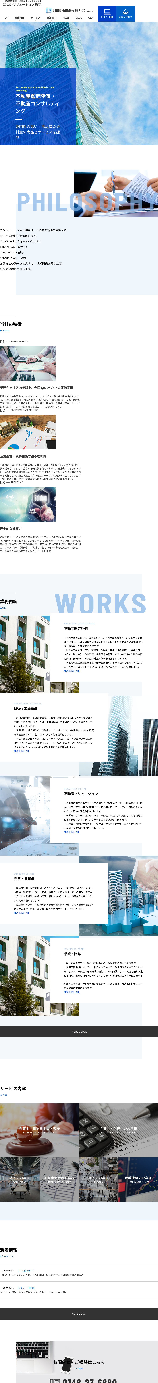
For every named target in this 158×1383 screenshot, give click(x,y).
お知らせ (94, 1326)
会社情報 (91, 1349)
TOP (5, 18)
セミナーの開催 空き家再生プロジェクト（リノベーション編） (33, 1156)
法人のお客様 (51, 1335)
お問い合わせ (93, 1354)
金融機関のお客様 (53, 1350)
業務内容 (19, 18)
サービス (35, 18)
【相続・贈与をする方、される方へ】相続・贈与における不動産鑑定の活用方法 (81, 1139)
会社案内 (51, 18)
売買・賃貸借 (10, 1340)
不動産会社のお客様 (54, 1340)
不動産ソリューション (14, 1335)
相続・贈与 (9, 1345)
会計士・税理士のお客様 (57, 1331)
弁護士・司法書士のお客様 (58, 1326)
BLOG (79, 18)
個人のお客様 (51, 1345)
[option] (79, 83)
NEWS (65, 18)
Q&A (90, 18)
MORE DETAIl (79, 1178)
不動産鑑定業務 (11, 1326)
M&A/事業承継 (11, 1331)
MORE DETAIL (71, 538)
